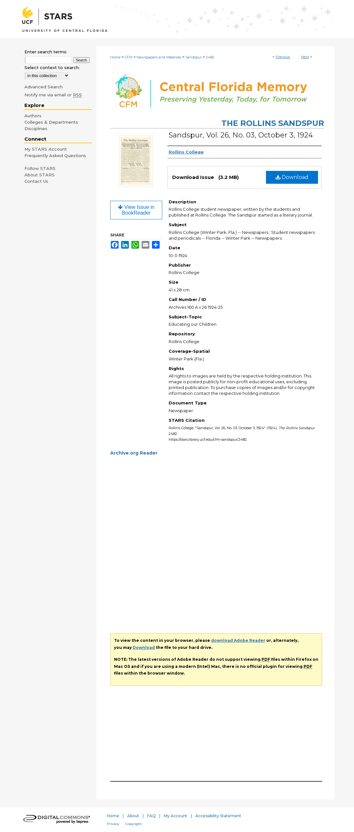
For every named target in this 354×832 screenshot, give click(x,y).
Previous (283, 57)
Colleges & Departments (51, 122)
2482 (210, 57)
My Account (175, 815)
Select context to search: (52, 67)
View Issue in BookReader (136, 210)
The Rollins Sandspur (272, 123)
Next (305, 57)
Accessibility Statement (218, 815)
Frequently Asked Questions (55, 155)
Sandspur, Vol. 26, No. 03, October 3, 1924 (241, 135)
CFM (128, 57)
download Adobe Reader (238, 640)
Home (115, 57)
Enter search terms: (45, 51)
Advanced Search (43, 86)
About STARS (39, 174)
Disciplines (35, 128)
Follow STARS (40, 168)
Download (292, 177)
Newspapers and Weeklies (159, 57)
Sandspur (193, 57)
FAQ (151, 815)
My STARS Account (45, 149)
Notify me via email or (53, 94)
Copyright (133, 824)
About (133, 815)
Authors (32, 115)
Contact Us (36, 181)
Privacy (113, 824)
